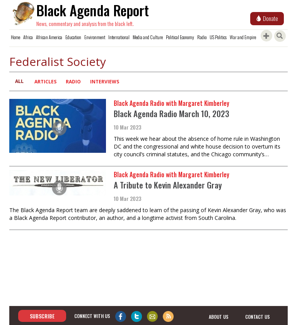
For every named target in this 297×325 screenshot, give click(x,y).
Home (15, 37)
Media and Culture (148, 37)
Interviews (104, 81)
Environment (94, 37)
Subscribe (42, 316)
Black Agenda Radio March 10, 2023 (171, 113)
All (19, 81)
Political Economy (180, 37)
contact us (257, 316)
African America (49, 37)
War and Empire (243, 37)
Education (73, 37)
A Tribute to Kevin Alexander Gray (168, 185)
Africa (28, 37)
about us (219, 316)
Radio (202, 37)
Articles (45, 81)
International (119, 37)
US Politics (218, 37)
